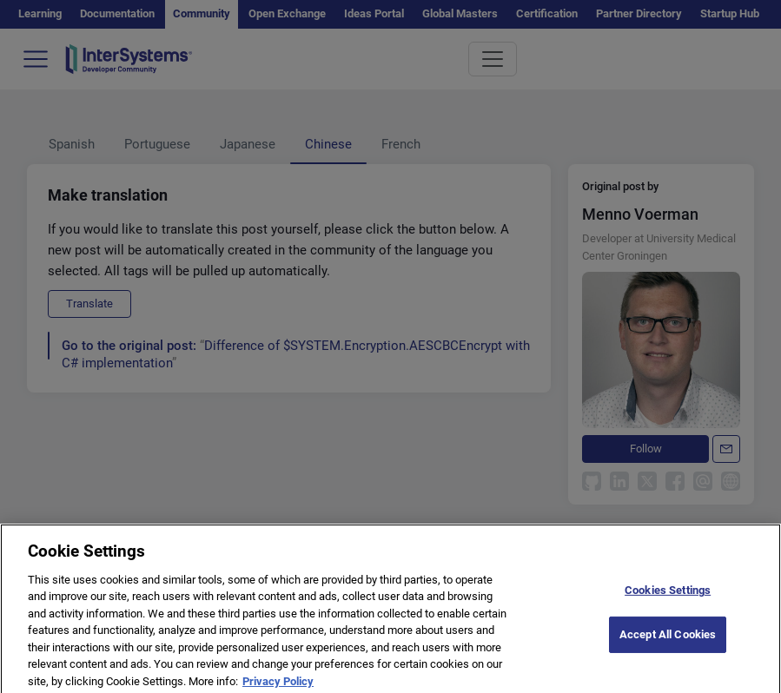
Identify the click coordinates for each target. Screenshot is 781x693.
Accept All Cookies (667, 644)
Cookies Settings (668, 600)
